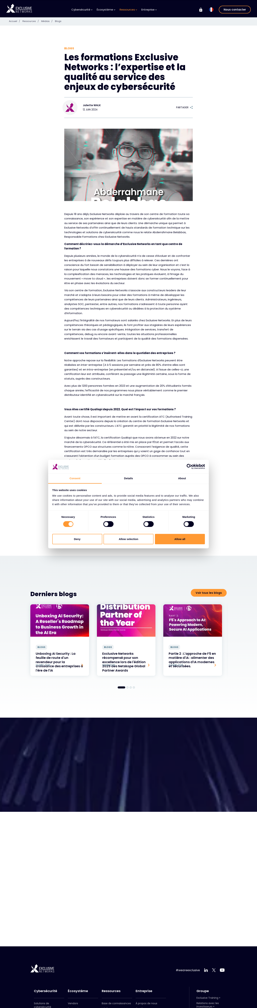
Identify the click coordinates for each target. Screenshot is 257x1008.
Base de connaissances (116, 1003)
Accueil (16, 21)
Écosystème (106, 9)
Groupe (202, 991)
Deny (77, 538)
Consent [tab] (75, 478)
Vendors (73, 1003)
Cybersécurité (81, 9)
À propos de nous (146, 1003)
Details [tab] (128, 478)
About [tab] (182, 478)
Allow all (179, 538)
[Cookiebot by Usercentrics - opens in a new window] (189, 466)
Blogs (60, 21)
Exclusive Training (207, 998)
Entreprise (149, 9)
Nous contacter (235, 9)
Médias (50, 21)
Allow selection (128, 538)
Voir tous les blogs (209, 593)
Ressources (128, 9)
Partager (184, 107)
